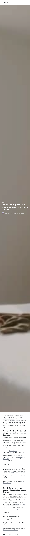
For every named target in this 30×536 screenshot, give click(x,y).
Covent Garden (13, 451)
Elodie (7, 213)
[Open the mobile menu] (26, 2)
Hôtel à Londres (4, 202)
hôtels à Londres (15, 420)
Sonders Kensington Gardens (10, 530)
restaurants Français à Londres (16, 509)
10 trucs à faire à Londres (18, 472)
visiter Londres (9, 454)
